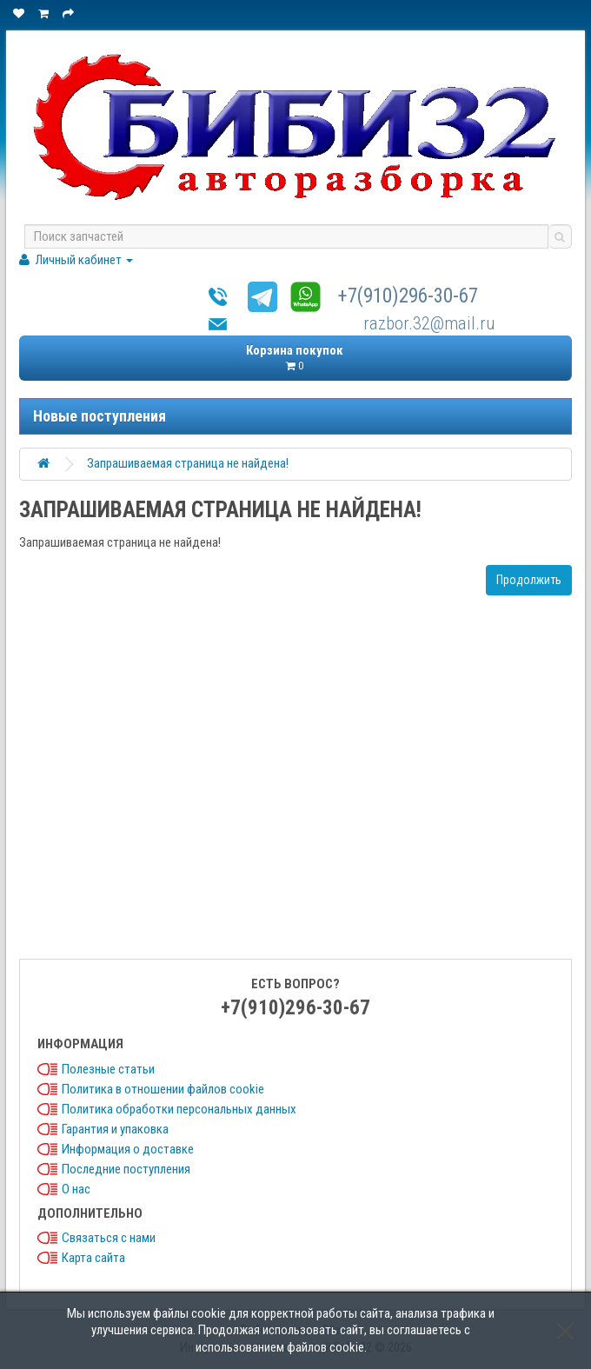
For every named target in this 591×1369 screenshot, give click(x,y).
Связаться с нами (109, 1238)
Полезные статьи (108, 1069)
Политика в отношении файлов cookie (163, 1089)
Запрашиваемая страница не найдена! (188, 463)
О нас (76, 1189)
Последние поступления (126, 1169)
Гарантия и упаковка (115, 1129)
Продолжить (528, 580)
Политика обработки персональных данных (179, 1109)
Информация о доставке (128, 1149)
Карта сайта (93, 1258)
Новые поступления (99, 416)
